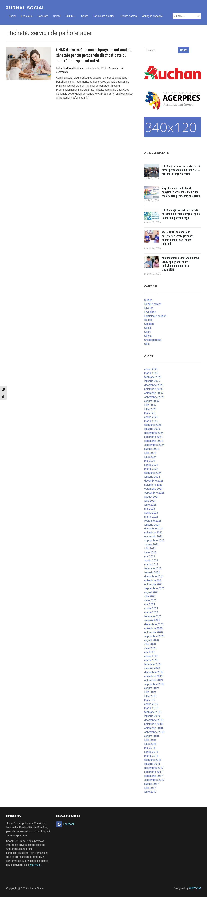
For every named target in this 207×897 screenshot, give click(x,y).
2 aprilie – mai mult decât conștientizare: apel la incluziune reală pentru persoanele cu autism (181, 192)
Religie (148, 319)
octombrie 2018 (153, 728)
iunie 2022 (150, 552)
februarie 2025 (152, 424)
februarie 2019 (152, 712)
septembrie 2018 (154, 732)
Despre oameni (128, 16)
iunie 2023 (150, 504)
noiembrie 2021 (153, 580)
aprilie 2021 (151, 608)
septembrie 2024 (154, 444)
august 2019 (151, 688)
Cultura (148, 300)
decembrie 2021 (153, 576)
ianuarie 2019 (152, 716)
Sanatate (114, 68)
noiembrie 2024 (153, 436)
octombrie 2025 (153, 393)
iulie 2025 (150, 405)
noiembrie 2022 (153, 532)
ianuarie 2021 (152, 620)
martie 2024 (151, 468)
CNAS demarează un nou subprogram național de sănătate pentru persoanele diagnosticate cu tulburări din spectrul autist (93, 55)
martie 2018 (151, 755)
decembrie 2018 (153, 720)
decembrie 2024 (153, 432)
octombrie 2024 (153, 440)
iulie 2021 (150, 596)
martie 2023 (151, 516)
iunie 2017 (150, 791)
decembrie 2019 (153, 672)
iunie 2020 (150, 648)
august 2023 (151, 496)
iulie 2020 (150, 644)
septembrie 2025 (154, 397)
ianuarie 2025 (152, 428)
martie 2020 (151, 660)
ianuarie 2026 (152, 381)
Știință (57, 16)
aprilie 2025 (151, 417)
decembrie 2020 (153, 624)
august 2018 (151, 736)
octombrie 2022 (153, 536)
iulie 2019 (150, 692)
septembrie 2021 (154, 588)
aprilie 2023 (151, 512)
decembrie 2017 (153, 767)
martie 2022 (151, 564)
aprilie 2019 (151, 704)
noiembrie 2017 (153, 771)
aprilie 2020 (151, 656)
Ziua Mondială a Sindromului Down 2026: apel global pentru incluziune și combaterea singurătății (180, 264)
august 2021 (151, 592)
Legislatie (150, 312)
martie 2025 (151, 420)
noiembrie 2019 (153, 676)
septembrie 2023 (154, 492)
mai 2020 (149, 652)
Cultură (70, 16)
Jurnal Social (25, 7)
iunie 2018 (150, 743)
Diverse (148, 308)
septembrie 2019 (154, 684)
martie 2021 (151, 612)
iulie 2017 (150, 787)
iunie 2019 (150, 696)
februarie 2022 (152, 568)
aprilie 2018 (151, 751)
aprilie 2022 (151, 560)
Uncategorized (152, 339)
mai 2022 (149, 556)
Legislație (27, 16)
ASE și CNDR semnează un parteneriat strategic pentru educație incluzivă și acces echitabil (178, 238)
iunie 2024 (150, 456)
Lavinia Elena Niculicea (71, 68)
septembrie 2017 (154, 779)
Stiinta (148, 335)
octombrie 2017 (153, 775)
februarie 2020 (152, 664)
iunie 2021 (150, 600)
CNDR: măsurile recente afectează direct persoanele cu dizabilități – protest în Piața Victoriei (181, 170)
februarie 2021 (152, 616)
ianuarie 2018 (152, 763)
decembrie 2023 (153, 480)
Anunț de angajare (152, 16)
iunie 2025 (150, 409)
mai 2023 (149, 508)
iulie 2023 (150, 500)
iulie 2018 (150, 739)
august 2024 (151, 448)
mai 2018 (149, 747)
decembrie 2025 (153, 385)
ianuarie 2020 (152, 668)
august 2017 (151, 783)
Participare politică (104, 16)
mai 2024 (149, 460)
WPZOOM (195, 888)
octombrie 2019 (153, 680)
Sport (84, 16)
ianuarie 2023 (152, 524)
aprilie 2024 (151, 464)
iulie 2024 (150, 452)
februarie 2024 (152, 472)
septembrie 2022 (154, 540)
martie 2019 (151, 708)
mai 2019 (149, 700)
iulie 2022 (150, 548)
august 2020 (151, 640)
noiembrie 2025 (153, 389)
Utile (147, 343)
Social (12, 16)
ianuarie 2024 (152, 476)
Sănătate (43, 16)
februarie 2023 (152, 520)
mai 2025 (149, 413)
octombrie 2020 (153, 632)
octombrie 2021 (153, 584)
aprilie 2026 (151, 369)
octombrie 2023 (153, 488)
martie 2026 (151, 373)
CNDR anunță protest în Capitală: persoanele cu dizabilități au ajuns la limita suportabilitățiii (181, 214)
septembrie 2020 (154, 636)
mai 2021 (149, 604)
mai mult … (36, 864)
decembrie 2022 (153, 528)
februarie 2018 (152, 759)
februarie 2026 (152, 377)
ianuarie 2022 (152, 572)
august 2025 (151, 401)
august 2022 (151, 544)
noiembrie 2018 (153, 724)
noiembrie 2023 (153, 484)
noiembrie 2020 (153, 628)
